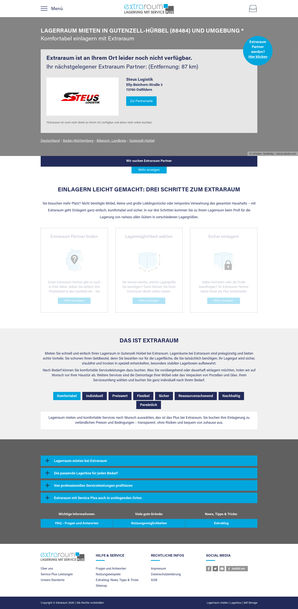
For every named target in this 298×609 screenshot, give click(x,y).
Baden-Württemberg (78, 141)
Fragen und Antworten (111, 568)
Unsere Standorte (52, 580)
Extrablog (221, 523)
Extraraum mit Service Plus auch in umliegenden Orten (98, 498)
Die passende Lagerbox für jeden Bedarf (86, 473)
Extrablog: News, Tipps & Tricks (117, 580)
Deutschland (50, 141)
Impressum (158, 568)
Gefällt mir (238, 569)
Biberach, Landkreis (111, 141)
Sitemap (101, 585)
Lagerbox (235, 603)
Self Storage (250, 603)
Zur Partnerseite (141, 101)
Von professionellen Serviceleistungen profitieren (93, 486)
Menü (57, 9)
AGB (154, 580)
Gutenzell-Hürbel (142, 141)
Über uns (47, 568)
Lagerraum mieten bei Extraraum (80, 461)
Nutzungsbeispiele (108, 574)
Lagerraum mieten (217, 603)
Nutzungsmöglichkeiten (149, 523)
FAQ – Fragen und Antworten (76, 523)
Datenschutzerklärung (166, 574)
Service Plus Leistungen (57, 574)
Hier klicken (257, 57)
